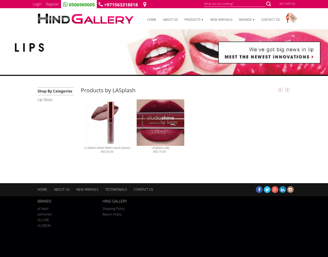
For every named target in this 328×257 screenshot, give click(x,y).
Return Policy (112, 214)
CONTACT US (270, 20)
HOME (151, 20)
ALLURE (43, 219)
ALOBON (44, 225)
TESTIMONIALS (116, 189)
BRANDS (246, 20)
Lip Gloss (45, 99)
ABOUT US (170, 20)
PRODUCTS (193, 20)
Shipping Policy (113, 208)
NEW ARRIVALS (221, 20)
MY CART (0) (287, 4)
